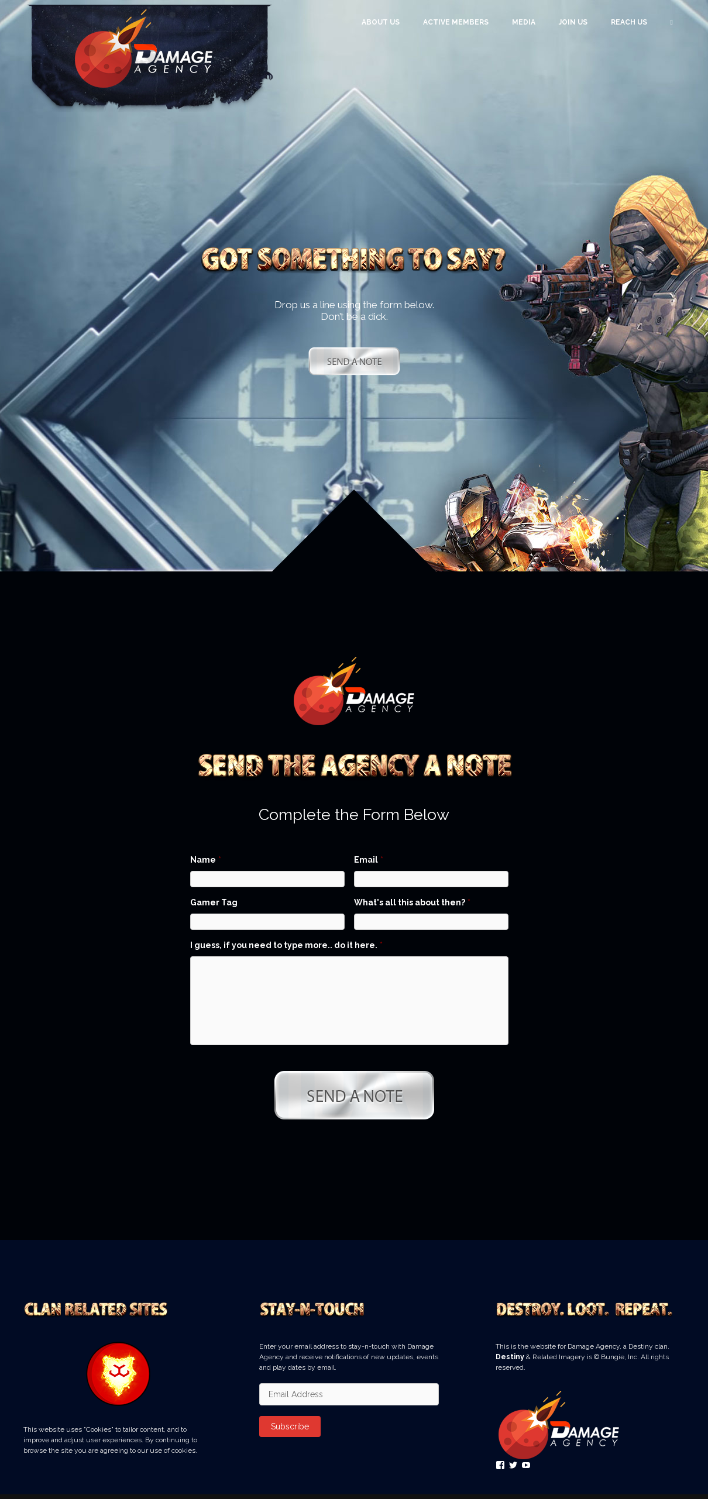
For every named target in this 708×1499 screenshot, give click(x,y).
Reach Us (629, 22)
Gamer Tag (214, 902)
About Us (381, 22)
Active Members (456, 22)
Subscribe (290, 1431)
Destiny (510, 1361)
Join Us (573, 22)
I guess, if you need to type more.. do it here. (286, 945)
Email (368, 859)
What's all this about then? (412, 902)
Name (205, 859)
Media (523, 22)
